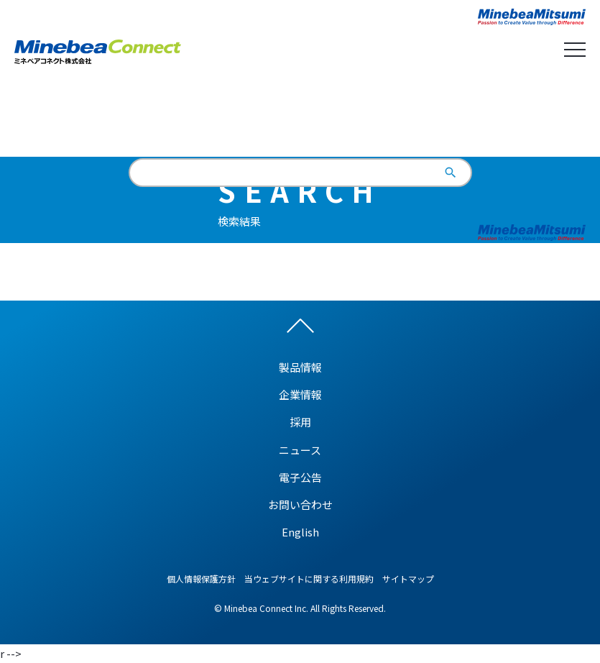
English (300, 118)
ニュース (300, 449)
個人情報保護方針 (201, 578)
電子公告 (300, 477)
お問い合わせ (300, 504)
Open (575, 49)
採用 (300, 421)
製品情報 (300, 367)
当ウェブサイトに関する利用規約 (309, 578)
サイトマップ (408, 578)
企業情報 (300, 394)
